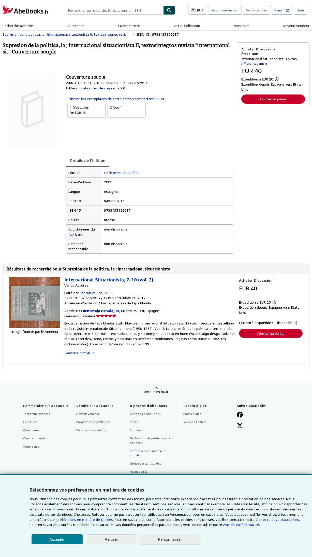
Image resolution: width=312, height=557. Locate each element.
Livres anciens (129, 25)
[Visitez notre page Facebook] (240, 415)
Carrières (136, 430)
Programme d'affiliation (93, 422)
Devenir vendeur (296, 25)
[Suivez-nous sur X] (240, 426)
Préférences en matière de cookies (148, 453)
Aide (300, 10)
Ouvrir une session (225, 10)
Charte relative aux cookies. (278, 519)
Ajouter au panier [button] (273, 99)
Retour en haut (156, 391)
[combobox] (114, 10)
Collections (75, 25)
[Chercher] (169, 10)
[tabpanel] (149, 211)
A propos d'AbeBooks (145, 414)
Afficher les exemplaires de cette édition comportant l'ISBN (115, 99)
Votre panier (31, 447)
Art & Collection (187, 25)
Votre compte (256, 10)
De (86, 110)
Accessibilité (138, 471)
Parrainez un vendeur (91, 430)
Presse (134, 422)
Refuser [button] (111, 539)
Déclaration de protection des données (151, 440)
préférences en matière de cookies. (85, 519)
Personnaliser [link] (170, 539)
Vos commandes (35, 438)
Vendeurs (241, 25)
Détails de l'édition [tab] (87, 160)
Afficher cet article (254, 63)
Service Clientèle (194, 422)
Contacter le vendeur (79, 353)
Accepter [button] (57, 539)
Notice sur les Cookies (145, 463)
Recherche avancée (18, 25)
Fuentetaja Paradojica (100, 310)
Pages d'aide (192, 414)
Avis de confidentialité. (241, 524)
